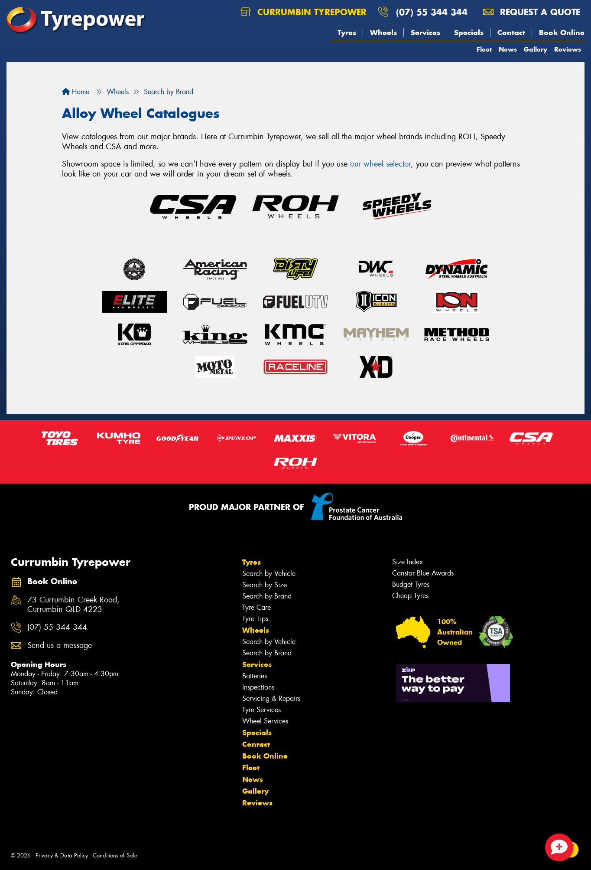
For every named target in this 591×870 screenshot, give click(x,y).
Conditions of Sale (115, 855)
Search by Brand (267, 596)
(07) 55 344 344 (432, 12)
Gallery (535, 49)
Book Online (562, 32)
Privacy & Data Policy (62, 855)
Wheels (383, 32)
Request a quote (531, 12)
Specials (469, 32)
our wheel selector (380, 164)
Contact (511, 32)
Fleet (484, 49)
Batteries (254, 675)
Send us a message (59, 646)
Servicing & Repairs (271, 698)
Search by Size (264, 584)
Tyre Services (261, 709)
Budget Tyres (410, 584)
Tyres (347, 32)
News (508, 49)
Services (425, 32)
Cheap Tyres (410, 595)
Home (75, 91)
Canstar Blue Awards (423, 573)
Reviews (567, 49)
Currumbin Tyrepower (303, 12)
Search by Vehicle (269, 573)
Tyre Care (256, 607)
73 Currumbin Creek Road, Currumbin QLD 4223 (73, 605)
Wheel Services (265, 721)
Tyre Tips (255, 618)
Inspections (258, 687)
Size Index (407, 561)
